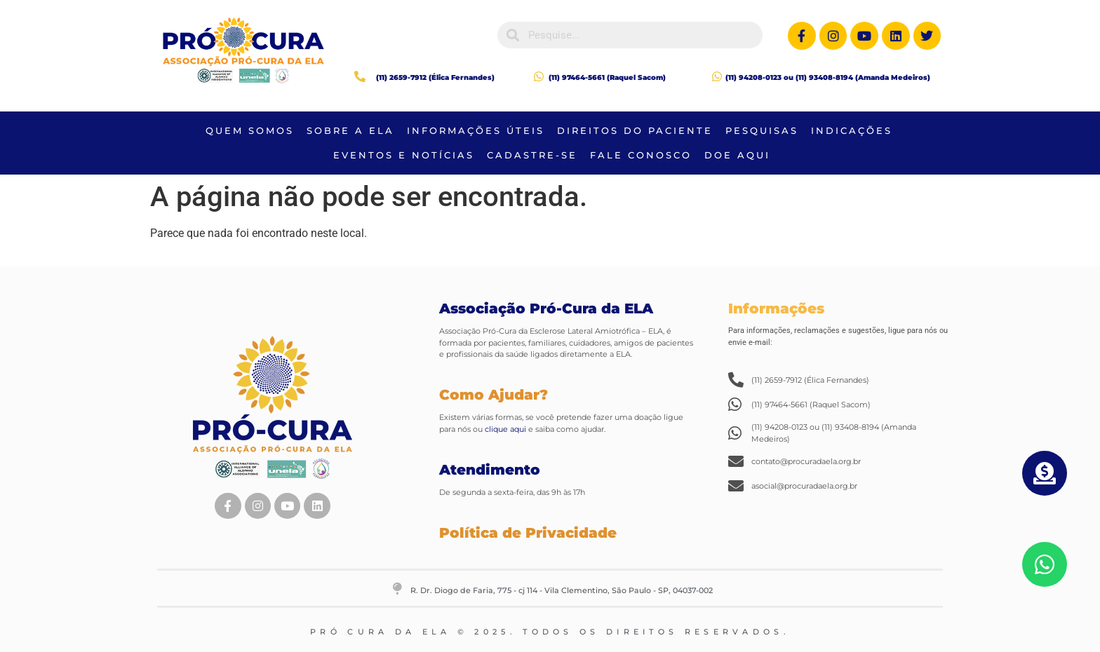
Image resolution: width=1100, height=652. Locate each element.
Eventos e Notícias (403, 155)
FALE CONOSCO (641, 155)
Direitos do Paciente (635, 130)
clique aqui (504, 429)
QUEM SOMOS (250, 130)
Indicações (851, 130)
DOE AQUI (737, 155)
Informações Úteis (475, 130)
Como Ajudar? (493, 394)
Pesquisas (761, 130)
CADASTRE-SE (532, 155)
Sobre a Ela (350, 130)
